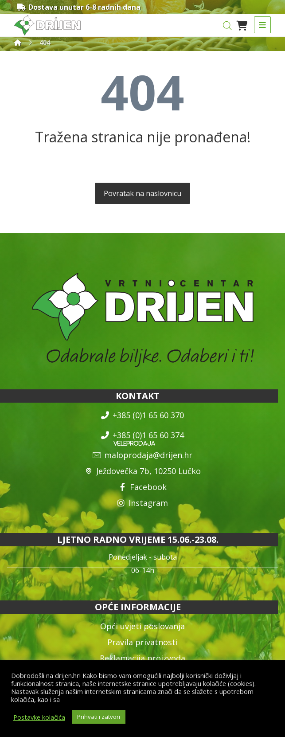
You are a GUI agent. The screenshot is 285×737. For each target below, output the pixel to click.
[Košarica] (242, 25)
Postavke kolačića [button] (39, 717)
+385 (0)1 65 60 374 (142, 435)
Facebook (142, 487)
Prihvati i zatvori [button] (98, 717)
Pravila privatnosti (142, 642)
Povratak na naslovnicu (142, 193)
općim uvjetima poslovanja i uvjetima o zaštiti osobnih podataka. (157, 699)
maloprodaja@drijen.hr (142, 455)
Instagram (142, 503)
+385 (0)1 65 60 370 (142, 415)
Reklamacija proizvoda (142, 658)
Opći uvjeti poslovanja (142, 626)
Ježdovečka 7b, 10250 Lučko (143, 471)
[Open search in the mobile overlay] (227, 25)
